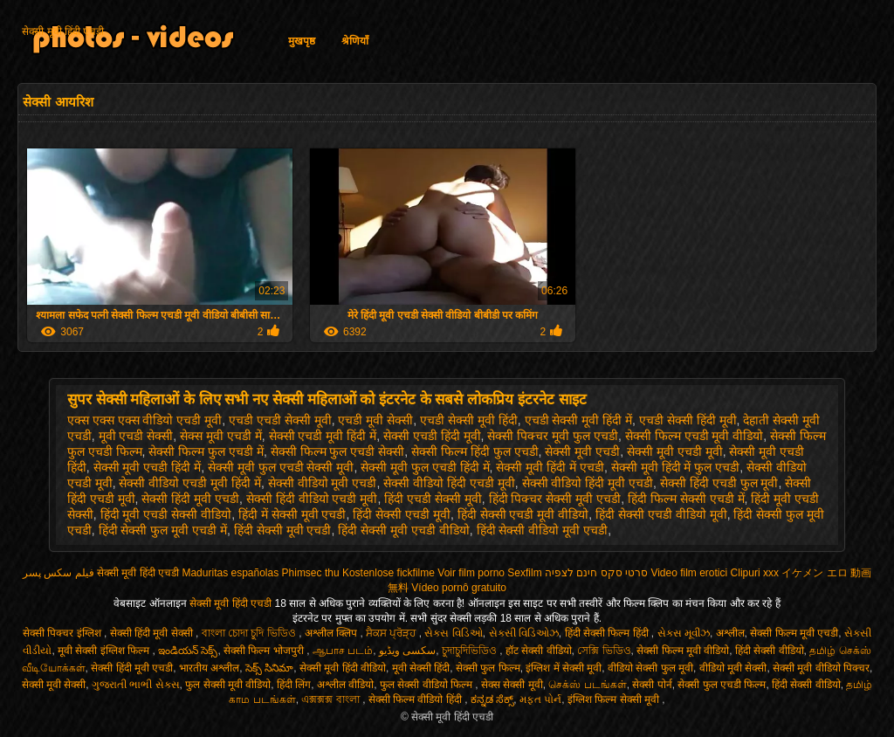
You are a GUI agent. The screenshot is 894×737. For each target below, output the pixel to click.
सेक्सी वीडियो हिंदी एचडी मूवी (449, 483)
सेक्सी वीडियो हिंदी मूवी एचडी (588, 483)
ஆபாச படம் (343, 650)
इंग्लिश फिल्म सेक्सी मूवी (614, 699)
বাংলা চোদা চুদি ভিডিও (250, 633)
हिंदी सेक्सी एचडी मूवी (401, 514)
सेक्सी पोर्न (651, 684)
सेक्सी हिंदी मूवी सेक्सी (153, 633)
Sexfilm (524, 573)
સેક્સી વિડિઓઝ (524, 633)
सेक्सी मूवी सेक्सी (54, 684)
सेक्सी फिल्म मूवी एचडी (794, 633)
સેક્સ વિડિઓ (453, 633)
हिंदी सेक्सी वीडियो (769, 650)
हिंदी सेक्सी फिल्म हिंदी (608, 633)
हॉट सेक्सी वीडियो (538, 650)
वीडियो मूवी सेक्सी (733, 668)
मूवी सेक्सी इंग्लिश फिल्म (105, 650)
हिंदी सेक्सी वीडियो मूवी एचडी (543, 530)
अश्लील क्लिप (333, 633)
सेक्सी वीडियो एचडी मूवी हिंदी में (189, 483)
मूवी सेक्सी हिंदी (421, 668)
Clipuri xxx (755, 573)
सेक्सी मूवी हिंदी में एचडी (550, 467)
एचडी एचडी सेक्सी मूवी (280, 420)
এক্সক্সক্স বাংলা (331, 699)
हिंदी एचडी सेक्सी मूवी (433, 499)
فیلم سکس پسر (58, 573)
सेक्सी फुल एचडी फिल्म (721, 684)
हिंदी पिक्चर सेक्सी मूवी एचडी (555, 499)
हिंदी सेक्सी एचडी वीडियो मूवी (661, 514)
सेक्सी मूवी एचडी (582, 451)
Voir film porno (471, 573)
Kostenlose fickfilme (388, 573)
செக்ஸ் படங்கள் (587, 684)
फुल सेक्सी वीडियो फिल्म (427, 684)
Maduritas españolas (230, 573)
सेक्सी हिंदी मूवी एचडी (190, 499)
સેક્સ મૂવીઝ (683, 633)
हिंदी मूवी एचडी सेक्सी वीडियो (166, 514)
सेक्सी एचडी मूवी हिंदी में (323, 436)
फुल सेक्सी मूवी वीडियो (228, 684)
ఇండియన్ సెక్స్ (187, 650)
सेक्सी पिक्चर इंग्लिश (63, 633)
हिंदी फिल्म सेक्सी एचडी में (686, 499)
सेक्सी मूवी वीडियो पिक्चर (821, 668)
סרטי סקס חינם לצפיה (596, 573)
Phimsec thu (311, 573)
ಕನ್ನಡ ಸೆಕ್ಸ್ (492, 699)
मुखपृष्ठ (301, 41)
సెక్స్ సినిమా (269, 668)
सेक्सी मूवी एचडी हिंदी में (147, 467)
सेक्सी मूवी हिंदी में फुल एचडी (675, 467)
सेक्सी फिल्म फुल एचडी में (206, 451)
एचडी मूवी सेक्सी (375, 420)
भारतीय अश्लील (209, 668)
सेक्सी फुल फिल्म (488, 668)
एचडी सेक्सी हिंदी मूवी (688, 420)
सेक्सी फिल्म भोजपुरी (265, 650)
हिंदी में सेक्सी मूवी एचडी (292, 514)
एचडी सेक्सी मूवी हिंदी (469, 420)
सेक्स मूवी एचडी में (221, 436)
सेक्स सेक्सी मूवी (512, 684)
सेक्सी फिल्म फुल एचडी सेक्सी (338, 451)
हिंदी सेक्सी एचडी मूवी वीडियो (523, 514)
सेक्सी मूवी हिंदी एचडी (63, 31)
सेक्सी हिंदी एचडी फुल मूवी (719, 483)
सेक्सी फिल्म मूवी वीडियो (682, 650)
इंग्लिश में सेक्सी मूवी (564, 668)
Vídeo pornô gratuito (458, 588)
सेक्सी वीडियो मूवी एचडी (322, 483)
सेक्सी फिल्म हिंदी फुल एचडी (475, 451)
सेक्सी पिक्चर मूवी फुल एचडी (552, 436)
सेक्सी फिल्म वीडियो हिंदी (416, 699)
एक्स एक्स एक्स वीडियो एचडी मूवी (144, 420)
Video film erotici (688, 573)
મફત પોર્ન (540, 699)
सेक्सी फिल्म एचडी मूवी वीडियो (694, 436)
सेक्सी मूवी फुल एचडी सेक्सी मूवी (281, 467)
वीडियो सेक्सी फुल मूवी (650, 668)
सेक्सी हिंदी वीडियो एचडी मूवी (312, 499)
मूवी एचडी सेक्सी (136, 436)
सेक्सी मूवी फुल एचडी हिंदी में (425, 467)
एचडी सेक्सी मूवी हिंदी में (579, 420)
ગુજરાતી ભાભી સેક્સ (136, 684)
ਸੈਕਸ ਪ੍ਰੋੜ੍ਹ (392, 633)
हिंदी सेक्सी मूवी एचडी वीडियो (404, 530)
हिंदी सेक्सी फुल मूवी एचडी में (163, 530)
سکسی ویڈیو (407, 650)
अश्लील (730, 633)
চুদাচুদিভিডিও (470, 650)
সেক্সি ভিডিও (603, 650)
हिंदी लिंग (294, 684)
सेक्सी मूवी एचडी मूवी (675, 451)
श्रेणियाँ (354, 41)
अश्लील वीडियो (345, 684)
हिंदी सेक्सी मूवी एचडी (283, 530)
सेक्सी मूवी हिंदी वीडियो (342, 668)
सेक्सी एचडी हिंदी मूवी (432, 436)
